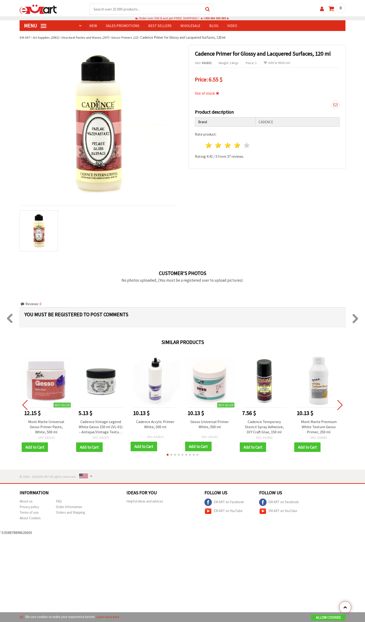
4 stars (237, 145)
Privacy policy (29, 507)
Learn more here (108, 617)
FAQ (59, 501)
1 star (209, 145)
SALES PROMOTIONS (122, 26)
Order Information (69, 507)
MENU (35, 26)
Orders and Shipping (70, 513)
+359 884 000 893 (214, 18)
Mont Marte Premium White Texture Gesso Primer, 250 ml (319, 427)
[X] (22, 617)
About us (26, 501)
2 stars (218, 145)
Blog (213, 26)
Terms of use (29, 513)
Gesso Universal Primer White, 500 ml (209, 424)
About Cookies (30, 518)
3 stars (228, 145)
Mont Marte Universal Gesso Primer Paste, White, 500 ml (46, 427)
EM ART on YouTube (223, 511)
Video (232, 26)
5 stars (247, 145)
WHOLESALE (190, 26)
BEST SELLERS (160, 26)
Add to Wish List (277, 63)
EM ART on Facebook (224, 502)
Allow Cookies (328, 617)
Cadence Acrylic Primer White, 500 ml (155, 424)
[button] (168, 455)
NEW (93, 26)
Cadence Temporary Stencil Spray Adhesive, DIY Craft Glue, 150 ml (264, 427)
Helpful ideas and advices (144, 501)
